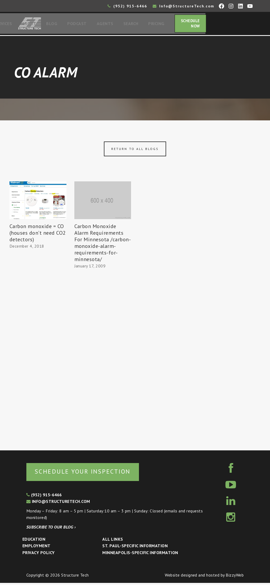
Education (33, 541)
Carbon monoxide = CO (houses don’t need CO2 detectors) (37, 234)
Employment (36, 547)
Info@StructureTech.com (183, 6)
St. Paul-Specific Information (135, 547)
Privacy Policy (38, 554)
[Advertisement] (37, 349)
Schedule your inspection (88, 473)
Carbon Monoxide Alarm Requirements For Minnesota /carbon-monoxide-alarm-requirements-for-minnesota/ (102, 244)
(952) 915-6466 (127, 6)
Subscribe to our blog (51, 529)
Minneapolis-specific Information (140, 554)
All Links (112, 541)
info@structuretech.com (58, 503)
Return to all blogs (135, 150)
